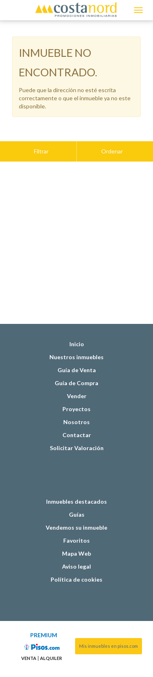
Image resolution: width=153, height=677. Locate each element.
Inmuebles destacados (76, 481)
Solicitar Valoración (77, 427)
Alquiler (51, 638)
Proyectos (76, 388)
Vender (76, 375)
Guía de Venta (77, 349)
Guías (76, 494)
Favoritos (76, 520)
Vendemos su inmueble (76, 507)
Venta (28, 638)
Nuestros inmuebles (76, 336)
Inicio (76, 323)
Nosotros (76, 401)
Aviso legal (76, 546)
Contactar (76, 414)
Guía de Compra (76, 362)
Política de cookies (76, 559)
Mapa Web (76, 533)
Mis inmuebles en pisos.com (108, 625)
